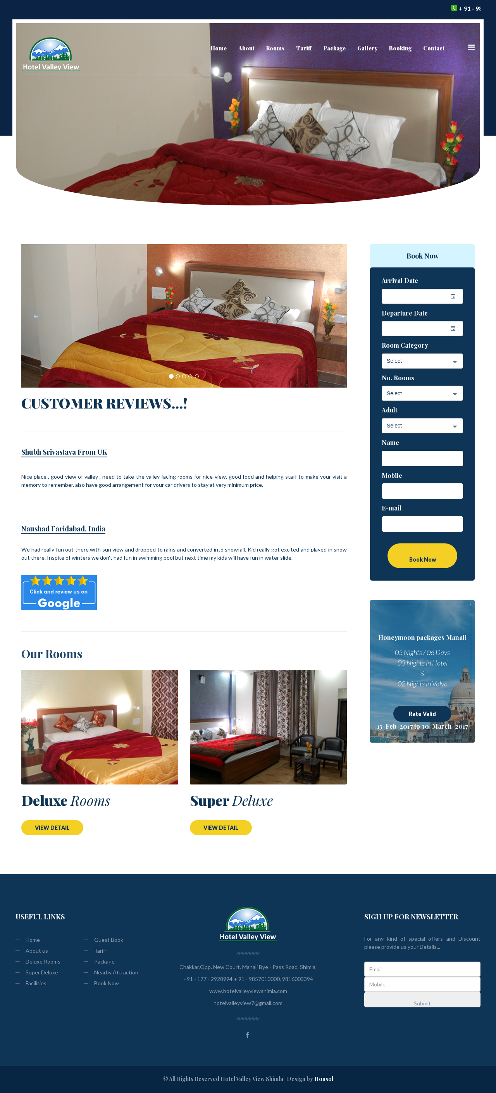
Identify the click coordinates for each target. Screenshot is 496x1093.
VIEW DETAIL (52, 827)
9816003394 (297, 979)
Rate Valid (422, 713)
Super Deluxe (37, 972)
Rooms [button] (275, 48)
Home (219, 48)
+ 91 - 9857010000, (257, 979)
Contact (433, 48)
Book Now (101, 983)
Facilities (31, 983)
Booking (400, 48)
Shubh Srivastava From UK (64, 452)
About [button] (246, 48)
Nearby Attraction (111, 972)
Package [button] (335, 48)
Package (99, 961)
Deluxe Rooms (38, 961)
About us (32, 950)
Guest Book (103, 939)
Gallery (367, 48)
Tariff (304, 48)
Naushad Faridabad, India (63, 528)
